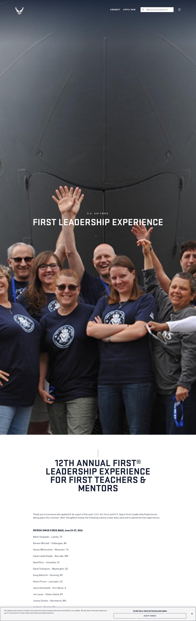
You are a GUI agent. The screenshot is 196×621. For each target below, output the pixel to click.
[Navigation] (179, 9)
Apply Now (129, 9)
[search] (157, 9)
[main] (98, 614)
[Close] (192, 613)
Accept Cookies (150, 616)
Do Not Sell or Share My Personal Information (150, 611)
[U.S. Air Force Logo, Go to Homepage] (21, 11)
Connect (115, 9)
